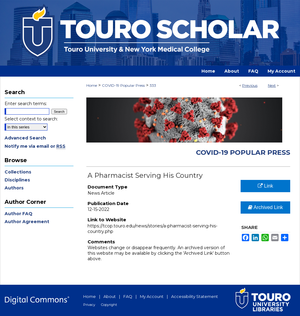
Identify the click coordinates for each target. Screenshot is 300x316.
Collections (18, 172)
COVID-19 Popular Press (123, 85)
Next (272, 85)
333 (153, 85)
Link (265, 185)
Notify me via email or (35, 146)
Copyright (109, 305)
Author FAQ (18, 213)
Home (91, 85)
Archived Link (265, 207)
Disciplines (17, 180)
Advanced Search (25, 138)
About (109, 296)
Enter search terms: (26, 103)
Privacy (89, 305)
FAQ (127, 296)
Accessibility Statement (194, 296)
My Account (151, 296)
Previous (249, 85)
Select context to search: (31, 119)
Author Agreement (27, 221)
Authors (14, 188)
